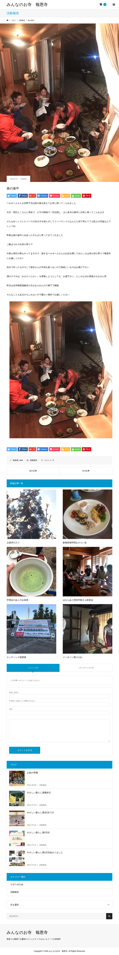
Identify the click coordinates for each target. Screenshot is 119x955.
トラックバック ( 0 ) (86, 668)
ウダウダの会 (16, 884)
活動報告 (24, 179)
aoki (21, 460)
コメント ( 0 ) (33, 668)
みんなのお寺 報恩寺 (27, 4)
